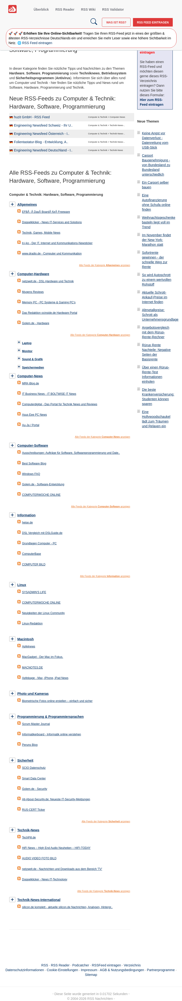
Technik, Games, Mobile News (41, 232)
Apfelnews (28, 646)
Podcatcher (80, 965)
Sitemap (91, 975)
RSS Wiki (88, 9)
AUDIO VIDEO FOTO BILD (39, 858)
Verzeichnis (132, 965)
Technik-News (28, 830)
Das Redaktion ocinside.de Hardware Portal (49, 312)
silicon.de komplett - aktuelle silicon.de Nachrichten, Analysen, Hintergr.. (67, 907)
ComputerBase (31, 553)
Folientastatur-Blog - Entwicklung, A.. (41, 142)
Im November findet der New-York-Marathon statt (156, 239)
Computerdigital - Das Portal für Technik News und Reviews (59, 404)
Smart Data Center (34, 778)
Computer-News (30, 376)
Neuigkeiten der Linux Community (43, 613)
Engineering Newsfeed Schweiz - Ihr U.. (43, 125)
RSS (44, 965)
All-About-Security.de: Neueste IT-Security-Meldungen (56, 799)
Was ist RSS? (116, 22)
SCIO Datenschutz (34, 767)
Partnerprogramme (161, 970)
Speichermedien (33, 367)
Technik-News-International (38, 900)
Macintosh (25, 639)
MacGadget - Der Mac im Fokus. (42, 657)
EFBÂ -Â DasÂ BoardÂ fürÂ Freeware (46, 212)
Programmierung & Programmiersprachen (50, 717)
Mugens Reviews (33, 292)
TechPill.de (29, 837)
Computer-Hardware (33, 274)
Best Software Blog (34, 463)
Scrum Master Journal (36, 724)
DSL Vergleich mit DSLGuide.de (42, 533)
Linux (21, 585)
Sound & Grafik (32, 359)
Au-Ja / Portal (30, 425)
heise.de (27, 522)
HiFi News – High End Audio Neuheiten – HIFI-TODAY (56, 848)
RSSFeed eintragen (106, 965)
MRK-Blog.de (30, 383)
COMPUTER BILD (34, 564)
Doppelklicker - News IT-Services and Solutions (52, 222)
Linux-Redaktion (32, 623)
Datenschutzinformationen (24, 970)
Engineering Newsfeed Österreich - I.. (41, 134)
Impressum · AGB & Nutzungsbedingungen (112, 970)
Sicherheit (25, 760)
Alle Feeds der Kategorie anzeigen (104, 265)
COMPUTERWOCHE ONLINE (41, 494)
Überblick (41, 9)
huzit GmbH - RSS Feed (32, 117)
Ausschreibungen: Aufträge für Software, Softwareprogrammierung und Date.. (71, 453)
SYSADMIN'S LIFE (34, 592)
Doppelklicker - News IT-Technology (44, 879)
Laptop (27, 343)
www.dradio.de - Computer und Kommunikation (52, 253)
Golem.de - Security (34, 789)
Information (26, 515)
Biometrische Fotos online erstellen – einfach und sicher (57, 701)
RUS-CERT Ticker (33, 809)
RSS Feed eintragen (153, 22)
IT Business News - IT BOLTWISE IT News (49, 394)
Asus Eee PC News (34, 414)
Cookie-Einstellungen (62, 970)
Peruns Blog (29, 744)
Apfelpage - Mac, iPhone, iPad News (45, 678)
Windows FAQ (31, 474)
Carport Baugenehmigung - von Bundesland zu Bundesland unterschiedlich (156, 165)
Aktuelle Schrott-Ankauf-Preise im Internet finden (154, 297)
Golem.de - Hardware (35, 323)
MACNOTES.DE (32, 667)
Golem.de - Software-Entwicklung (43, 484)
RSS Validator (113, 9)
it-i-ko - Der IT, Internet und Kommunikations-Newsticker (57, 243)
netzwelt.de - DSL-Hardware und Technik (48, 281)
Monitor (27, 351)
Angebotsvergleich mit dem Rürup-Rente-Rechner (155, 332)
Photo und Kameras (33, 694)
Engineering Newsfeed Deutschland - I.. (43, 150)
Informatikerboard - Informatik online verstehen (51, 734)
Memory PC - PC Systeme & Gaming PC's (49, 302)
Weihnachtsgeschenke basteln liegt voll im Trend (158, 222)
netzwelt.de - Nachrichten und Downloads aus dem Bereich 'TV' (62, 869)
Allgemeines (27, 204)
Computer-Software (32, 445)
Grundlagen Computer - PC (39, 543)
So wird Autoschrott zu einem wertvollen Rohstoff (156, 279)
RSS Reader (64, 9)
